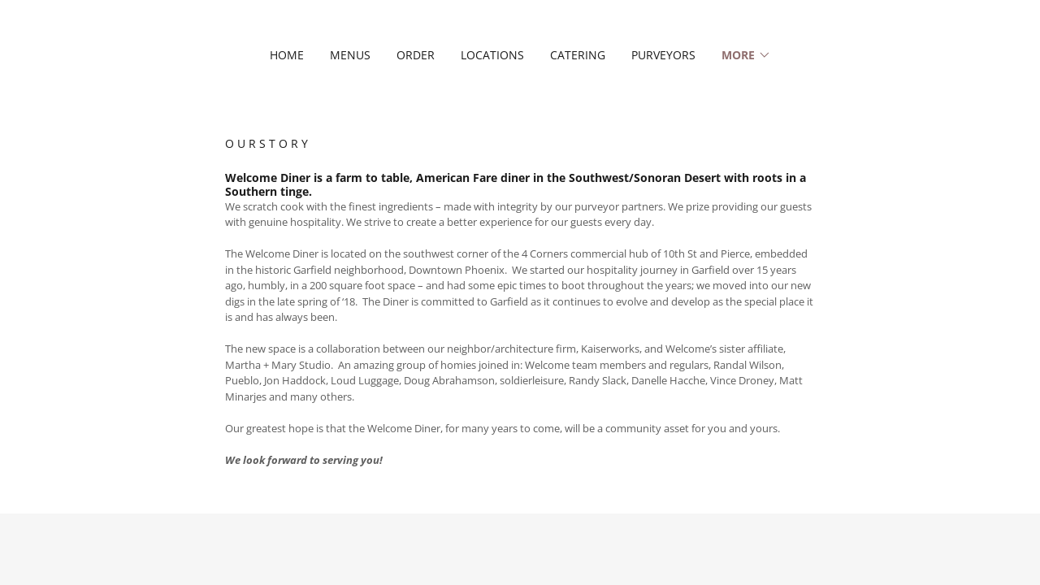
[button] (746, 55)
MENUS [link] (350, 55)
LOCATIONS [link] (492, 55)
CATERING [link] (577, 55)
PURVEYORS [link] (663, 55)
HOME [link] (287, 55)
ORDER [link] (415, 55)
